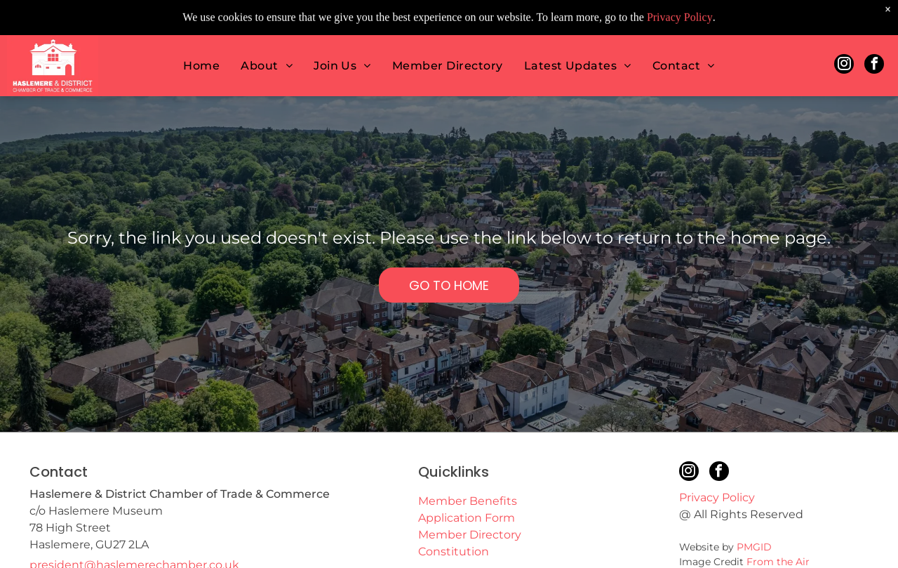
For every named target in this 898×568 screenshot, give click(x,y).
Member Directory (469, 534)
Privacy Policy (717, 497)
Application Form (466, 517)
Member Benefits (467, 501)
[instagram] (844, 32)
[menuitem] (201, 32)
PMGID (754, 547)
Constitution (453, 551)
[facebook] (874, 32)
